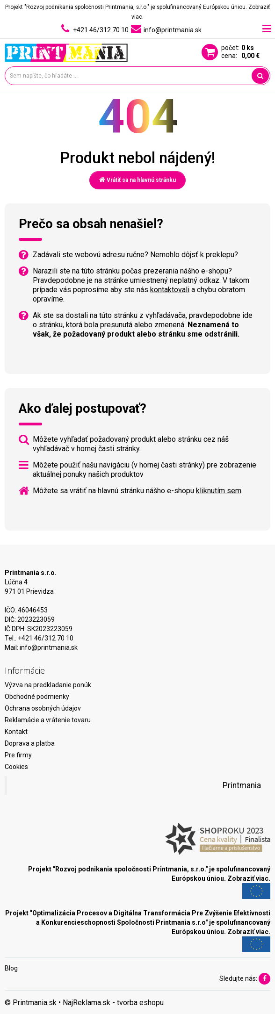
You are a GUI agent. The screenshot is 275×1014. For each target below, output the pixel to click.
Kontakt (16, 731)
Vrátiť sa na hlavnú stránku (137, 179)
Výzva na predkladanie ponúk (48, 685)
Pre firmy (18, 755)
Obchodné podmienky (37, 696)
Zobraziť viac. (248, 878)
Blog (11, 968)
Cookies (16, 766)
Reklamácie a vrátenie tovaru (48, 720)
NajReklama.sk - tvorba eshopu (113, 1002)
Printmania (242, 785)
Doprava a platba (30, 743)
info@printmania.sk (49, 647)
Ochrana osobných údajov (43, 708)
